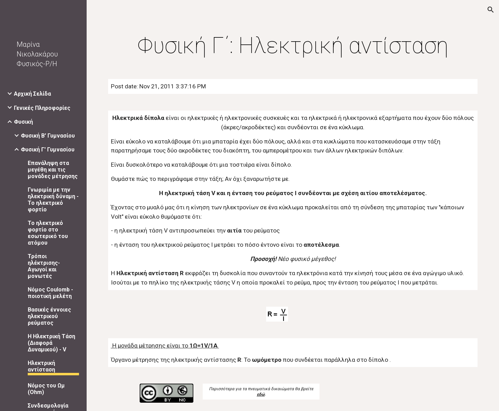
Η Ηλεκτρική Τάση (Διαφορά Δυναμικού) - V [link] (51, 343)
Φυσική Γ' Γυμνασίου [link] (48, 149)
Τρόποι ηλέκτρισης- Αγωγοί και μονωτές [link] (44, 266)
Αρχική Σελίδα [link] (32, 93)
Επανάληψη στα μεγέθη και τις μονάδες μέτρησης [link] (53, 170)
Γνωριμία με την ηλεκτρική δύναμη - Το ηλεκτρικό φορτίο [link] (53, 199)
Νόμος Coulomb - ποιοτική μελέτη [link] (50, 292)
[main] (293, 45)
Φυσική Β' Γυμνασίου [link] (48, 135)
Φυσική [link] (23, 122)
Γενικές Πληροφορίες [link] (42, 108)
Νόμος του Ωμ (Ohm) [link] (46, 388)
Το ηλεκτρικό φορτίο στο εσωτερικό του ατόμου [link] (48, 233)
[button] (490, 9)
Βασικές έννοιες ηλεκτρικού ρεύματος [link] (49, 316)
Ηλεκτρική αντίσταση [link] (41, 366)
